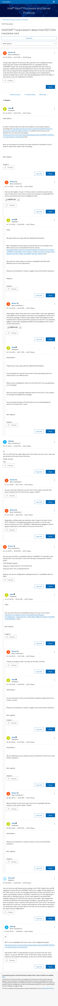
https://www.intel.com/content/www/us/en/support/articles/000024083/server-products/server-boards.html (30, 946)
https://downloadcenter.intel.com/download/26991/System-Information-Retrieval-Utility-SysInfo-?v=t (28, 130)
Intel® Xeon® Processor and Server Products (15, 20)
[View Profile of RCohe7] (11, 52)
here (3, 977)
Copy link (39, 174)
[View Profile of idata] (10, 108)
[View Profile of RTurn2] (11, 878)
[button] (54, 53)
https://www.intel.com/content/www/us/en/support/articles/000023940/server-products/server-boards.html (28, 136)
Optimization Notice (48, 988)
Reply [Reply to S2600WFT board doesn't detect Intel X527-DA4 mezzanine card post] (50, 87)
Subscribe (29, 38)
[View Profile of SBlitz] (10, 441)
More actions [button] (7, 43)
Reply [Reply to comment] (50, 174)
